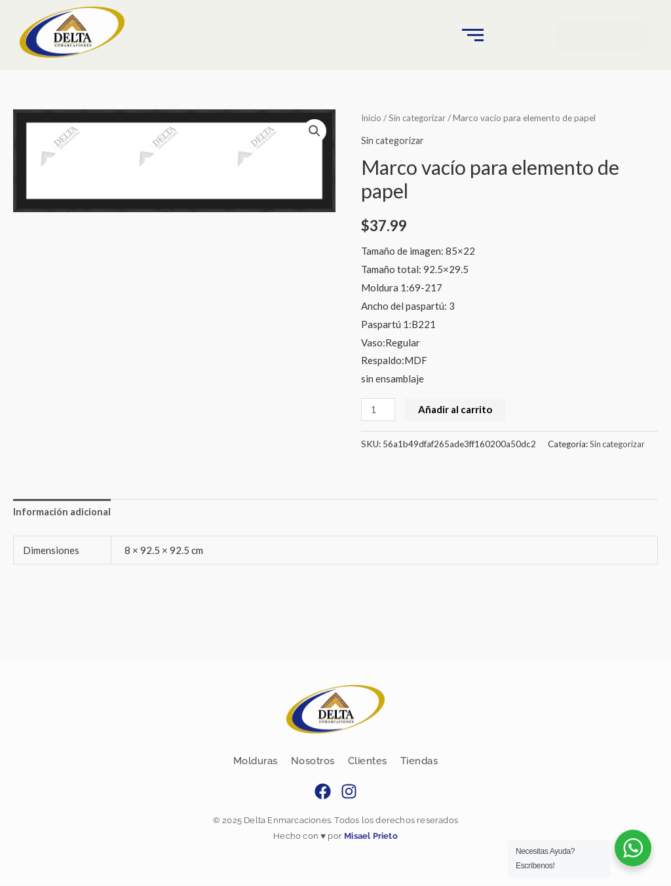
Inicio (372, 117)
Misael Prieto (370, 837)
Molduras (255, 761)
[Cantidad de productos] (378, 409)
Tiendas (419, 761)
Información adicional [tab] (62, 512)
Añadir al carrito (457, 409)
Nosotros (313, 761)
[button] (314, 131)
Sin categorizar (420, 117)
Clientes (367, 761)
